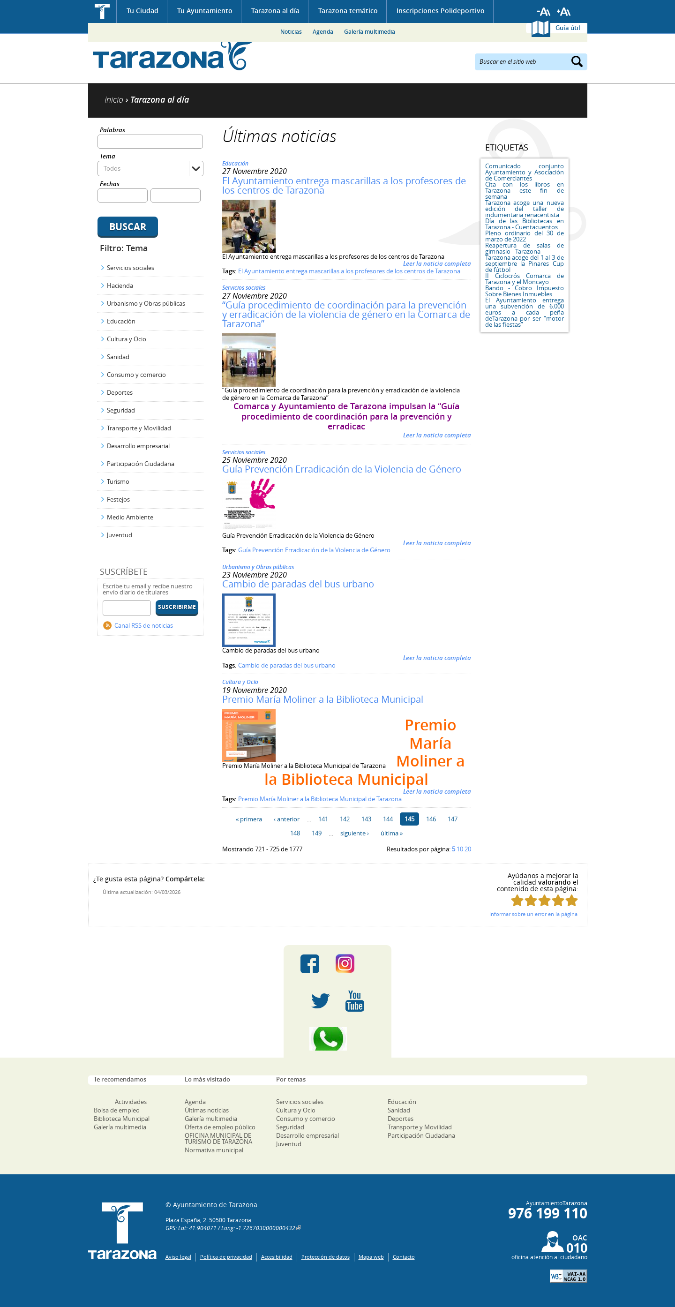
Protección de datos (325, 1256)
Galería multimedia (369, 32)
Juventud (119, 535)
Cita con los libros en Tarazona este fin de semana (524, 190)
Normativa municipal (214, 1150)
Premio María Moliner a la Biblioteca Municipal (322, 699)
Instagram (355, 964)
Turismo (118, 481)
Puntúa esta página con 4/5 (558, 900)
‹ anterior (287, 819)
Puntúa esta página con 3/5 (544, 900)
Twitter (320, 1001)
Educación (121, 321)
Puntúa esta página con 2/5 (531, 900)
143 (366, 819)
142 (345, 819)
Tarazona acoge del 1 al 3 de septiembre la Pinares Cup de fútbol (524, 263)
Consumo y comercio (136, 374)
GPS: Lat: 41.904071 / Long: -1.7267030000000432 (230, 1228)
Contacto (404, 1256)
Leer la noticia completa (437, 263)
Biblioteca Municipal (122, 1118)
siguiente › (354, 833)
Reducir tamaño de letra (543, 11)
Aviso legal (178, 1256)
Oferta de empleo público (220, 1127)
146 (431, 819)
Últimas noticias (207, 1110)
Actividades (131, 1101)
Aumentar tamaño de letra (564, 11)
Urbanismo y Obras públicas (146, 303)
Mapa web (371, 1256)
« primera (249, 819)
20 (468, 849)
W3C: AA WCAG (568, 1276)
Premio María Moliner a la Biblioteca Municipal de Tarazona (320, 799)
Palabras (112, 130)
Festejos (118, 499)
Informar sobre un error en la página (533, 913)
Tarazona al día (275, 10)
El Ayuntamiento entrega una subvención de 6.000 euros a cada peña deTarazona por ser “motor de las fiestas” (524, 312)
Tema (107, 156)
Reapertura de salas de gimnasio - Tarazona (524, 248)
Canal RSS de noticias (143, 625)
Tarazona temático (348, 10)
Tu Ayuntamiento (204, 10)
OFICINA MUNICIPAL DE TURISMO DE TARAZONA (218, 1138)
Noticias (291, 32)
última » (392, 833)
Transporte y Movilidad (139, 428)
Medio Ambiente (130, 517)
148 (295, 833)
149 (317, 833)
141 (323, 819)
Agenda (323, 32)
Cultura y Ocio (126, 339)
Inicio (102, 11)
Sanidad (118, 357)
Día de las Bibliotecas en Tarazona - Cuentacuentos (524, 224)
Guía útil (567, 27)
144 (388, 819)
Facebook (309, 964)
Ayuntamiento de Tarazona (173, 54)
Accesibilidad (276, 1256)
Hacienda (120, 285)
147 (453, 819)
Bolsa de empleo (117, 1110)
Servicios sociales (130, 267)
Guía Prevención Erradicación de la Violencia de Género (341, 469)
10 (460, 849)
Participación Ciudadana (140, 463)
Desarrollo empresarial (138, 446)
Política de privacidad (226, 1256)
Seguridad (121, 410)
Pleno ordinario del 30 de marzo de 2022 (524, 236)
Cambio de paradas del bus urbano (298, 584)
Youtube (354, 1001)
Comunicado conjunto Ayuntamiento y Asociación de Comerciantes (524, 172)
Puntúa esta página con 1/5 (517, 900)
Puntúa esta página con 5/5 (571, 900)
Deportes (120, 392)
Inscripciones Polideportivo (441, 10)
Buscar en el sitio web (508, 61)
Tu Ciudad (142, 10)
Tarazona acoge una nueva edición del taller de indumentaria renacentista (524, 208)
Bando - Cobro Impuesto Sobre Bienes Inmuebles (524, 291)
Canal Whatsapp (337, 1039)
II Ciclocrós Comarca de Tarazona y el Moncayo (524, 278)
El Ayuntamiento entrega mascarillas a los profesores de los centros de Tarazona (344, 185)
